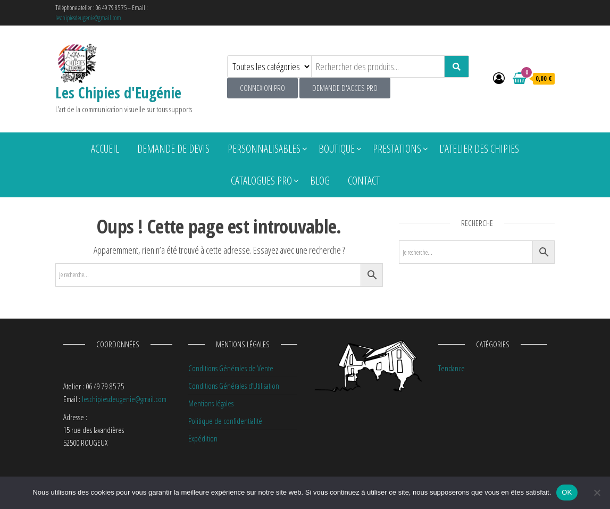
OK (567, 492)
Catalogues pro (261, 180)
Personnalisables (264, 148)
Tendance (451, 368)
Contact (364, 180)
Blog (320, 180)
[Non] (596, 492)
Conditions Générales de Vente (230, 368)
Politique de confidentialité (225, 420)
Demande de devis (173, 148)
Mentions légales (210, 403)
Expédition (203, 438)
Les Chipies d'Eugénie (118, 92)
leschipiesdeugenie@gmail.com (88, 17)
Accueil (105, 148)
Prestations (397, 148)
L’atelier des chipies (479, 148)
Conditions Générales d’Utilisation (233, 385)
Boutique (337, 148)
